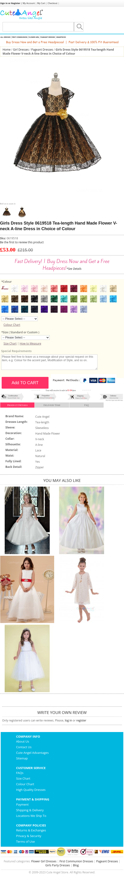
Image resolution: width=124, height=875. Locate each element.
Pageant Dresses (47, 37)
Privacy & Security (28, 836)
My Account (29, 3)
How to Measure (30, 343)
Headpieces (61, 37)
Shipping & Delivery (30, 810)
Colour (6, 282)
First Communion (19, 37)
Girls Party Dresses (57, 865)
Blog (76, 865)
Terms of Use (25, 841)
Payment (22, 804)
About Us (22, 741)
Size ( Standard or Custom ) (20, 332)
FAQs (19, 773)
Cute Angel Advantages (32, 753)
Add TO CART (24, 382)
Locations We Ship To (31, 816)
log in (68, 720)
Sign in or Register (10, 3)
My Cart (41, 3)
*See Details (74, 269)
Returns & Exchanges (31, 830)
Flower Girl (34, 37)
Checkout (52, 3)
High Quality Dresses (31, 790)
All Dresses (5, 37)
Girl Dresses (21, 50)
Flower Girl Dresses (43, 861)
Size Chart (10, 343)
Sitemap (22, 758)
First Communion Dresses (76, 861)
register (81, 720)
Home (7, 50)
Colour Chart (12, 325)
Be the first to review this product (22, 242)
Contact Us (24, 747)
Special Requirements (16, 351)
